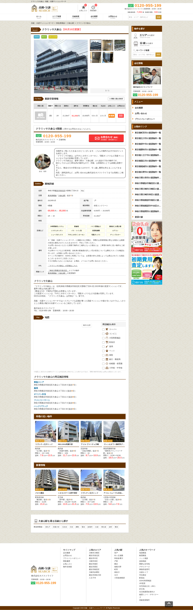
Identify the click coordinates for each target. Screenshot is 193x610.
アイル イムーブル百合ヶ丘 (114, 493)
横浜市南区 (93, 564)
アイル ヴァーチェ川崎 (90, 444)
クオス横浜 (39, 493)
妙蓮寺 (90, 527)
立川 (116, 575)
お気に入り (83, 8)
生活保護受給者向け (147, 592)
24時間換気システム (57, 226)
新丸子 (47, 527)
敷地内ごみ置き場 (115, 226)
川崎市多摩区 (94, 572)
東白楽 (103, 527)
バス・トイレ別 (76, 230)
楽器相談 (142, 561)
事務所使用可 (144, 569)
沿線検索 (76, 17)
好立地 (141, 589)
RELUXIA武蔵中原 (65, 444)
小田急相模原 (119, 578)
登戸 (116, 553)
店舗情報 (62, 140)
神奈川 (117, 572)
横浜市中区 (93, 558)
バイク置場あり (96, 226)
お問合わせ (112, 17)
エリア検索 (56, 17)
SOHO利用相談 (145, 581)
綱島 (77, 527)
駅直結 (141, 578)
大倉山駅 (61, 196)
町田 (116, 569)
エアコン (115, 230)
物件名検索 (67, 567)
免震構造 (142, 553)
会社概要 (94, 17)
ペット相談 (143, 558)
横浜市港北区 (60, 191)
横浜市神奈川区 (95, 575)
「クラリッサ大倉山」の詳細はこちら (62, 266)
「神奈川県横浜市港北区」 (58, 270)
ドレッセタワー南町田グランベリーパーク (114, 444)
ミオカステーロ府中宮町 (67, 493)
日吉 (71, 527)
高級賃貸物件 (144, 600)
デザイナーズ (144, 567)
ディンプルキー (115, 234)
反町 (110, 527)
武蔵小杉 (56, 527)
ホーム (38, 17)
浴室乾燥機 (96, 230)
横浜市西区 (93, 567)
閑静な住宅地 (144, 564)
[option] (45, 438)
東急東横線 (52, 196)
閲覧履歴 (93, 8)
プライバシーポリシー (72, 558)
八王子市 (92, 578)
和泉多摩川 (118, 558)
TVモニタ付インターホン (76, 234)
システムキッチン (57, 230)
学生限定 (142, 575)
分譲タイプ (143, 572)
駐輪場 (76, 226)
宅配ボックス (95, 234)
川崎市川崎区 (94, 553)
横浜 (116, 527)
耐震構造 (142, 555)
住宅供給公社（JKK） (147, 586)
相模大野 (117, 567)
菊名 (83, 527)
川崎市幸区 (93, 561)
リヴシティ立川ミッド (44, 444)
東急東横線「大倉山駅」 (57, 273)
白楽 (97, 527)
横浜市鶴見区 (94, 569)
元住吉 (64, 527)
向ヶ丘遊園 (118, 555)
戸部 (116, 561)
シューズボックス (57, 234)
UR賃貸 (142, 583)
